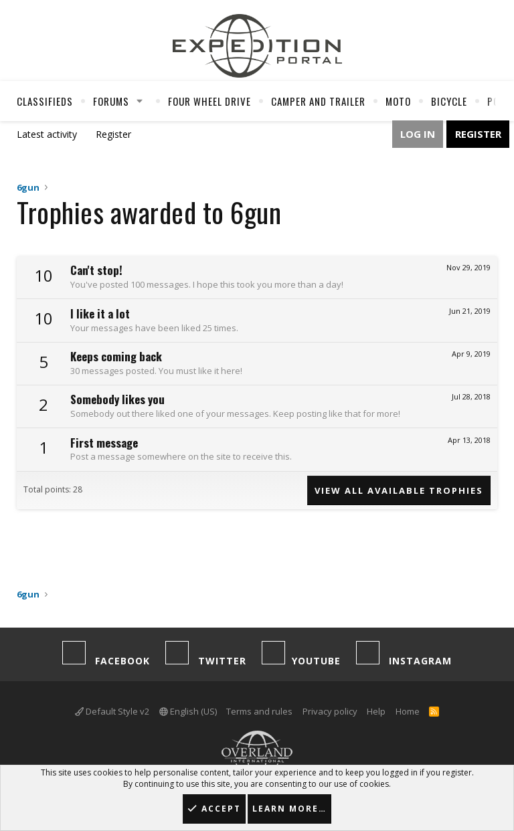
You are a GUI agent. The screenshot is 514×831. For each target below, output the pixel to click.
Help (376, 711)
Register (113, 134)
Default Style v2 (112, 711)
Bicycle (449, 101)
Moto (398, 101)
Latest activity (47, 134)
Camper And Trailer (318, 101)
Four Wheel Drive (209, 101)
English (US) (188, 711)
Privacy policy (330, 711)
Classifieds (45, 101)
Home (408, 711)
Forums (111, 101)
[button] (140, 101)
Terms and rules (259, 711)
